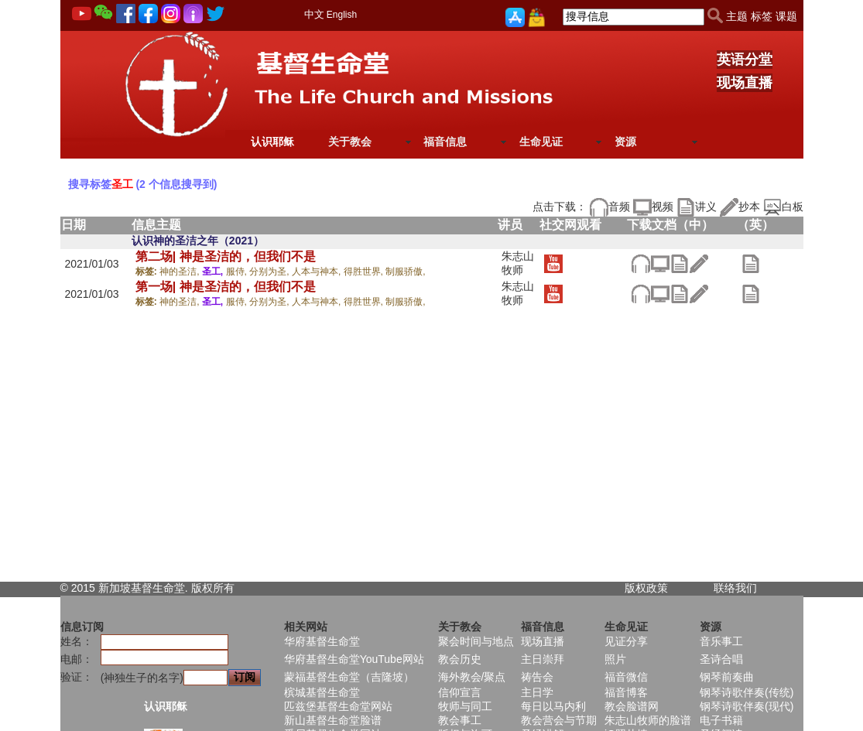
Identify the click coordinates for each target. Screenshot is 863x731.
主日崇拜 (542, 659)
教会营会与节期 (559, 720)
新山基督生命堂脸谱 (333, 720)
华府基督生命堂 (322, 641)
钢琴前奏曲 (727, 677)
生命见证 (541, 141)
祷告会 (537, 677)
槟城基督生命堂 (322, 692)
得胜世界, (365, 271)
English (342, 14)
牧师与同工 (465, 706)
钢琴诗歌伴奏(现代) (746, 706)
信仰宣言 (459, 692)
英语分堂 (744, 59)
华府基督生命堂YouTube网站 (354, 659)
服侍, (238, 271)
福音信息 (445, 141)
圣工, (214, 271)
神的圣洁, (180, 271)
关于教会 (350, 141)
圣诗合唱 (721, 659)
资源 (625, 141)
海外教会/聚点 (472, 677)
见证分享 (626, 641)
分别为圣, (270, 271)
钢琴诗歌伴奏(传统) (746, 692)
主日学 (537, 692)
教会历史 (459, 659)
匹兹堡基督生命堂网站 (338, 706)
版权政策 (646, 588)
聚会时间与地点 (476, 641)
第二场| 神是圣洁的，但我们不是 (225, 256)
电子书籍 (721, 720)
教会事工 (459, 720)
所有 (224, 588)
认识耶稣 (272, 141)
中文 (314, 14)
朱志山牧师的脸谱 (647, 720)
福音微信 (626, 677)
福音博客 (626, 692)
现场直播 (744, 83)
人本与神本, (318, 271)
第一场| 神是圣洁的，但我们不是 (225, 286)
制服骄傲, (405, 271)
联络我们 (735, 588)
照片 (615, 659)
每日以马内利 (553, 706)
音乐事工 (721, 641)
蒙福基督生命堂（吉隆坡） (349, 677)
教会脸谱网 (631, 706)
